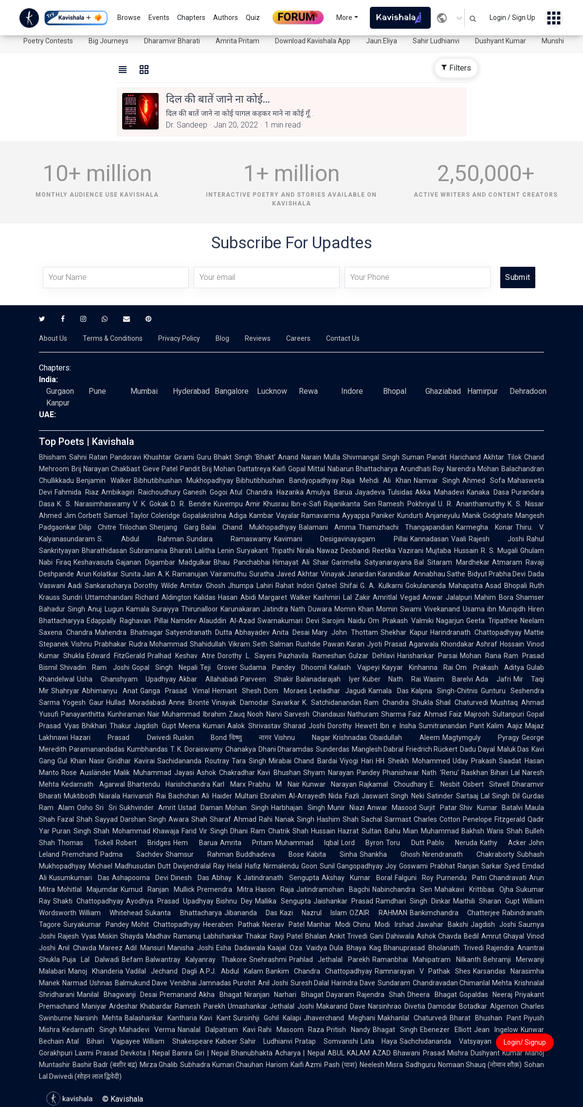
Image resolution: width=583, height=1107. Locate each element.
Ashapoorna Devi (140, 878)
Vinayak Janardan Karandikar (366, 574)
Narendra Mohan (473, 469)
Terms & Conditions (113, 338)
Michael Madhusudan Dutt (130, 866)
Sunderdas (332, 749)
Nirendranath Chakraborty (468, 854)
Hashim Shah (338, 819)
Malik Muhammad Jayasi (154, 772)
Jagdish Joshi (493, 924)
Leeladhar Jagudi (338, 691)
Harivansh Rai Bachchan (161, 796)
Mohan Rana (480, 656)
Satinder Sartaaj (452, 796)
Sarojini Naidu (343, 621)
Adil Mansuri (145, 948)
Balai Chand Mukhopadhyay (248, 527)
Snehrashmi (268, 959)
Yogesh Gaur (83, 702)
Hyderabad (191, 391)
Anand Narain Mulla (309, 457)
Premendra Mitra (225, 889)
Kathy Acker (503, 843)
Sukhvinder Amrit (147, 808)
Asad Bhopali (506, 586)
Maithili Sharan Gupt (486, 901)
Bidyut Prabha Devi (497, 574)
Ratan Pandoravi (115, 457)
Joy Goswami (406, 866)
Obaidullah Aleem (404, 737)
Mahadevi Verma (147, 1029)
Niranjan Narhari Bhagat (284, 994)
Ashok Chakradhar (226, 772)
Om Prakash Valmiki (401, 621)
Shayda (132, 936)
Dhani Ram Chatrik (260, 831)
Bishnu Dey (234, 901)
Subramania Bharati (160, 550)
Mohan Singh (247, 808)
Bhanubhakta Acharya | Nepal (278, 1053)
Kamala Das (388, 691)
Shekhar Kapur (404, 632)
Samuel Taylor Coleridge (142, 515)
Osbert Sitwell (486, 784)
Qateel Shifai (337, 586)
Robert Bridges (143, 843)
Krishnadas (350, 737)
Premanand (178, 994)
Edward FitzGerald (116, 656)
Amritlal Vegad (396, 597)
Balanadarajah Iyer (328, 679)
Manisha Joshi (190, 948)
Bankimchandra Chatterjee (455, 913)
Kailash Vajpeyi (354, 667)
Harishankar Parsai (427, 656)
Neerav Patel (283, 924)
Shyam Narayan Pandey (342, 772)
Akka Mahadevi (440, 492)
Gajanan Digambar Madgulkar (163, 562)
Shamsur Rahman (199, 854)
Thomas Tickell (85, 843)
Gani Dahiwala (392, 936)
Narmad (74, 983)
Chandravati (508, 878)
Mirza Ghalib (159, 1065)
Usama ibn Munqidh (494, 609)
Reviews (258, 338)
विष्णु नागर (250, 737)
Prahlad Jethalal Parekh (329, 959)
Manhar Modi (328, 924)
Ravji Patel (286, 936)
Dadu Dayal (477, 749)
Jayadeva (370, 492)
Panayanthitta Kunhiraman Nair (110, 714)
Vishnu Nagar (302, 737)
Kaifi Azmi (306, 1065)
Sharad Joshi (304, 726)
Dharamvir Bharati (172, 41)
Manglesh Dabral (377, 749)
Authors (225, 17)
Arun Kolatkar (97, 574)
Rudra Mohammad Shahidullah (177, 644)
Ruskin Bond (200, 737)
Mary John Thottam (345, 632)
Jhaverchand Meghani (339, 1018)
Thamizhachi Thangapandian (406, 527)
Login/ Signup (525, 1042)
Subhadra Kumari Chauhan (221, 1065)
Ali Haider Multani (229, 796)
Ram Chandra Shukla (398, 702)
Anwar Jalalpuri (447, 597)
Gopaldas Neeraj (486, 994)
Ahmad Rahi (253, 819)
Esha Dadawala (240, 948)
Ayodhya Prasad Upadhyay (170, 901)
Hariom (277, 1065)
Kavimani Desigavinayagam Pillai (341, 539)
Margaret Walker (284, 597)
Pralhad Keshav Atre (181, 656)
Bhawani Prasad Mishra (430, 1053)
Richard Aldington (163, 597)
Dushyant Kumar (500, 41)
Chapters (191, 17)
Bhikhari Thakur (107, 726)
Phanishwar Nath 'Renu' (421, 772)
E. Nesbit (445, 784)
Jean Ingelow (496, 1029)
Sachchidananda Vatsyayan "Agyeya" (463, 1041)
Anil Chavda (77, 948)
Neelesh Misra (381, 1065)
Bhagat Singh (395, 1029)
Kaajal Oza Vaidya (297, 948)
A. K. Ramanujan (183, 574)
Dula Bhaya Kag (355, 948)
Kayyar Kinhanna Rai (418, 667)
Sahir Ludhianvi (436, 41)
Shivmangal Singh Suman (383, 457)
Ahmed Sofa (483, 480)
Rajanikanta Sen (350, 504)
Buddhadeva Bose (270, 854)
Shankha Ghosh (390, 854)
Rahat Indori (294, 586)
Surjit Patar (437, 808)
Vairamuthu (228, 574)
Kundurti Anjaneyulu (428, 515)
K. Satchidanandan (332, 702)
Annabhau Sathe (439, 574)
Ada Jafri (493, 679)
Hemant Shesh (237, 691)
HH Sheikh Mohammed (413, 761)
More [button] (344, 17)
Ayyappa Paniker (368, 515)
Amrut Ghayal (503, 936)
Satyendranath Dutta (199, 632)
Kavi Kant (215, 1018)
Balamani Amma (327, 527)
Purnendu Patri (462, 878)
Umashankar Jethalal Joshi (271, 1006)
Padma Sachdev (131, 854)
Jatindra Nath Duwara (297, 609)
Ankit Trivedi (348, 936)
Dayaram (340, 994)
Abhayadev (252, 632)
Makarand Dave (341, 1006)
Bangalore (232, 391)
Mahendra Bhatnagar (129, 632)
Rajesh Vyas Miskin (88, 936)
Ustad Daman (200, 808)
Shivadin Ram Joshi (94, 667)
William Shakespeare (178, 1041)
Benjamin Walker (103, 480)
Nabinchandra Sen (402, 889)
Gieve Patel (160, 469)
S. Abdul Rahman (140, 539)
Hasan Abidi (237, 597)
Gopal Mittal (306, 469)
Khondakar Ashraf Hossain (482, 644)
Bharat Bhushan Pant (485, 1018)
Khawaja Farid (175, 831)
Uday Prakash (475, 761)
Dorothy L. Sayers (247, 656)
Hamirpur (482, 391)
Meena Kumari (202, 726)
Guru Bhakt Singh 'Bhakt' (236, 457)
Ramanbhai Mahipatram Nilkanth (426, 959)
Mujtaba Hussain (452, 550)
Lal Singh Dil (500, 796)
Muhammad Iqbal (307, 843)
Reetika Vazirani (397, 550)
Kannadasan (429, 539)
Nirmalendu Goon (290, 866)
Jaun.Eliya (381, 41)
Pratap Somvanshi (326, 1041)
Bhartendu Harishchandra (169, 784)
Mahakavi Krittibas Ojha (474, 889)
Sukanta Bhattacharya (183, 913)
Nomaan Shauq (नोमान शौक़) (480, 1065)
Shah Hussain (314, 831)
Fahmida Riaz (77, 492)
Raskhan (474, 772)
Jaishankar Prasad (343, 901)
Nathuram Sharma (376, 714)
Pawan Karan (344, 644)
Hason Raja (274, 889)
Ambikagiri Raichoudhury (141, 492)
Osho (85, 808)
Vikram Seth (247, 644)
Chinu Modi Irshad (383, 924)
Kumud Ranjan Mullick (158, 889)
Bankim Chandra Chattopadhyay (319, 971)
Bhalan (316, 936)
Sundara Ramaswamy (229, 539)
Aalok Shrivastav (254, 726)
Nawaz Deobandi (343, 550)
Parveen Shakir (267, 679)
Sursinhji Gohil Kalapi (267, 1018)
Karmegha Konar (484, 527)
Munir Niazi (346, 808)
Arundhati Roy (422, 469)
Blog (222, 338)
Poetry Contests (48, 41)
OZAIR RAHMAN (378, 913)
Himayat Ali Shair (301, 562)
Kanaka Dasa (488, 492)
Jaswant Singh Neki (393, 796)
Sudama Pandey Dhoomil (283, 667)
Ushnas (101, 983)
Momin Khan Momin (366, 609)
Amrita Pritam (237, 41)
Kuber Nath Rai (392, 679)
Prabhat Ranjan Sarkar (466, 866)
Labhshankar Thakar (235, 936)
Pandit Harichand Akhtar (465, 457)
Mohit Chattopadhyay (165, 924)
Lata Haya (379, 1041)
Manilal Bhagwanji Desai (117, 994)
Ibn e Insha (398, 726)
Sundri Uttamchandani (97, 597)
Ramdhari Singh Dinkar (413, 901)
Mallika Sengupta (282, 901)
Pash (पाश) (340, 1065)
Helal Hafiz (244, 866)
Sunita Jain (138, 574)
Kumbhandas (147, 749)
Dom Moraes (285, 691)
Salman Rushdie (295, 644)
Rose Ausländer (86, 772)
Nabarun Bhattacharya (363, 469)
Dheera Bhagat (432, 994)
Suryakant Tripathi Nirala (275, 550)
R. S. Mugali (499, 550)
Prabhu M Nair (274, 784)
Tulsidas (400, 492)
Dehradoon (528, 391)
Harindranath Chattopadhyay (476, 632)
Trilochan (133, 527)
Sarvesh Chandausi (314, 714)
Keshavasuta (93, 562)
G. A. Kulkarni (381, 586)
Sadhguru (420, 1065)
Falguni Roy (414, 878)
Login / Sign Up (512, 17)
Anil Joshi (273, 983)
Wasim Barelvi (448, 679)
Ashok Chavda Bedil (448, 936)
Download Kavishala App (312, 41)
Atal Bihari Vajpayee (103, 1041)
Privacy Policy (179, 338)
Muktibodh (80, 796)
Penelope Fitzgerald (494, 819)
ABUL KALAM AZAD (359, 1053)
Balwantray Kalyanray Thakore (196, 959)
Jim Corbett (82, 515)
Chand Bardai (315, 761)
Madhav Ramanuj (173, 936)
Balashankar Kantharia (161, 1018)
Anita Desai (291, 632)
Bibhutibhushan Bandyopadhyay (287, 480)
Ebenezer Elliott (446, 1029)
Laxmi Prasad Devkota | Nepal (122, 1053)
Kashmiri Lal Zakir (341, 597)
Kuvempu (228, 504)
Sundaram (394, 983)
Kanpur (58, 402)
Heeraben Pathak (231, 924)
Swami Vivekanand (430, 609)
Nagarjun (450, 621)
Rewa (308, 391)
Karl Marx (229, 784)
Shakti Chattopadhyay (88, 901)
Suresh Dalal (310, 983)
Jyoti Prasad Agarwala (402, 644)
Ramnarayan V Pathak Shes (423, 971)
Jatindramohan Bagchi (333, 889)
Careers (298, 338)
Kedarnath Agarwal (93, 784)
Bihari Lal (505, 772)
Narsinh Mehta (98, 1018)
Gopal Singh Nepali (165, 667)
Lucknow (272, 391)
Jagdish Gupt (155, 726)
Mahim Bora (493, 597)
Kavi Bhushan (278, 772)
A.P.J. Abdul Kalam (231, 971)
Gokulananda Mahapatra (444, 586)
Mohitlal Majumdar (87, 889)
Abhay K (226, 878)
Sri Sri (105, 808)
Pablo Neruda (452, 843)
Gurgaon (60, 391)
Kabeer (226, 1041)
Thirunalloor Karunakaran (220, 609)
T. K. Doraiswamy (196, 749)
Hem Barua (195, 843)
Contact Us (343, 338)
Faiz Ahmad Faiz (435, 714)
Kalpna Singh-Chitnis (444, 691)
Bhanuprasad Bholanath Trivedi (433, 948)
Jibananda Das (250, 913)
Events (158, 17)
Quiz (253, 17)
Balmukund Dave (141, 983)
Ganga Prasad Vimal (175, 691)
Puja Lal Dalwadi (90, 959)
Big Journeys (108, 41)
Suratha (261, 574)
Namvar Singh (437, 480)
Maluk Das (513, 749)
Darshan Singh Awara (154, 819)
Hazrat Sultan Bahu (369, 831)
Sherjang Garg (173, 527)
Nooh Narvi (264, 714)
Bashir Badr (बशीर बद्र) (105, 1065)
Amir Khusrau (267, 504)
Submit (517, 277)
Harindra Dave (353, 983)
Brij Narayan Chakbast (106, 469)
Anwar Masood (392, 808)
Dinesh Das (190, 878)
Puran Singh (71, 831)
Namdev (184, 621)
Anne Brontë (188, 702)
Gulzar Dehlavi (371, 656)
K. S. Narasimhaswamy (93, 504)
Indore (352, 391)
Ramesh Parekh (200, 1006)
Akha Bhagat (220, 994)
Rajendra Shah (381, 994)
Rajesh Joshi (496, 539)
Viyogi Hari (357, 761)
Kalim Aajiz (505, 726)
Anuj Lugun (105, 609)
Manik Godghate (487, 515)
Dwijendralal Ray (199, 866)
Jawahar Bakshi (442, 924)
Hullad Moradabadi (135, 702)
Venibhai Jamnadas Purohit (212, 983)
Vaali (458, 539)
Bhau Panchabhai (242, 562)
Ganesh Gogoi (205, 492)
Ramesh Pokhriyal (407, 504)
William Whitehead (111, 913)
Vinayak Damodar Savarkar (256, 702)
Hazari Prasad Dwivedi (121, 737)
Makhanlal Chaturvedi (412, 1018)
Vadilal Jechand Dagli (162, 971)
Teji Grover (218, 667)
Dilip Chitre (97, 527)
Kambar (261, 515)
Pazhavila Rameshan (312, 656)
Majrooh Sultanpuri (494, 714)
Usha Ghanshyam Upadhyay (126, 679)
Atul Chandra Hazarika (267, 492)
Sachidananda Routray (193, 761)
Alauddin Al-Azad (227, 621)
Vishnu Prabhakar (99, 644)
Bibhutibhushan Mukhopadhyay (184, 480)
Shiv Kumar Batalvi (491, 808)
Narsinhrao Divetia (396, 1006)
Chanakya (240, 749)
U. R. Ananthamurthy (471, 504)
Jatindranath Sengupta (281, 878)
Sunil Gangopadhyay (351, 866)
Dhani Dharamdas (285, 749)
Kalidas (205, 597)
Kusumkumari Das (79, 878)
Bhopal (394, 391)
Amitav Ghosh (202, 586)
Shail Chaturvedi (462, 702)
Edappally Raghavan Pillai (127, 621)
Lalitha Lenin (214, 550)
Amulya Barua (329, 492)
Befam (132, 959)
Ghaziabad (443, 391)
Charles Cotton (437, 819)
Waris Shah (505, 831)
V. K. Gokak (150, 504)
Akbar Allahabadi (208, 679)
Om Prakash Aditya (489, 667)
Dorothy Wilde (156, 586)
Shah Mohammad (121, 831)
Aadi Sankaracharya (99, 586)
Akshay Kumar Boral (357, 878)
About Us (53, 338)
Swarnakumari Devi (288, 621)
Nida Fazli (343, 796)
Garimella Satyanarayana (371, 562)
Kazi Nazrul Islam (313, 913)
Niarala (109, 796)
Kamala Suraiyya (152, 609)
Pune (97, 391)
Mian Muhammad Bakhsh (444, 831)
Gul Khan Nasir (81, 761)
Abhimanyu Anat (110, 691)
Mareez (111, 948)
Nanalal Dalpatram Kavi (216, 1029)
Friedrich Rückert (431, 749)
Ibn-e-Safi (306, 504)
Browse (129, 17)
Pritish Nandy (348, 1029)
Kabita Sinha (332, 854)
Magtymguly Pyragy (480, 737)
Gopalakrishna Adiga (214, 515)
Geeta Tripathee (492, 621)
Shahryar (65, 691)
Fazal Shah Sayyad (87, 819)
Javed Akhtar (297, 574)
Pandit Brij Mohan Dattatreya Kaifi (232, 469)
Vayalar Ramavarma (308, 515)
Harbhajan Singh (298, 808)
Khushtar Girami (169, 457)
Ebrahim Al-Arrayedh (293, 796)
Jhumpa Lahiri (250, 586)
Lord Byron (362, 843)
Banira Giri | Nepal (200, 1053)
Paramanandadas (97, 749)
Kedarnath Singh (89, 1029)
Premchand (80, 854)
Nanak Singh (294, 819)
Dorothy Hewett (353, 726)
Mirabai (280, 761)
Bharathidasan (104, 550)
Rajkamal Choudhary (393, 784)
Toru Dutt (405, 843)
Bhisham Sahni (63, 457)
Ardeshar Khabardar (141, 1006)
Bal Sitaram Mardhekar (452, 562)
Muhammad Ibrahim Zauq (203, 714)
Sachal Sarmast (386, 819)
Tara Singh (249, 761)
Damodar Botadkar (458, 1006)
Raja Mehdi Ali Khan (376, 480)
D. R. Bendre (191, 504)
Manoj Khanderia (95, 971)
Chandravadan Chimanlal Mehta (462, 983)
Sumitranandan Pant (452, 726)
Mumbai (144, 391)
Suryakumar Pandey (96, 924)
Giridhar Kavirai (131, 761)
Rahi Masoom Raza (291, 1029)
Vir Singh (213, 831)
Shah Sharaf (211, 819)
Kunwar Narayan (329, 784)
